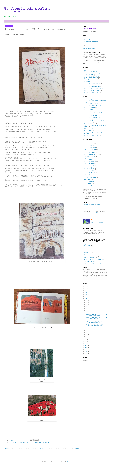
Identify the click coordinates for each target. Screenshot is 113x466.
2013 (86, 351)
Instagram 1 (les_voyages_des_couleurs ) (94, 38)
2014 (86, 349)
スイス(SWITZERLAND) (90, 156)
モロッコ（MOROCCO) (90, 147)
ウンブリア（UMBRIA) (89, 107)
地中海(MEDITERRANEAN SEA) (92, 92)
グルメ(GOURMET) (89, 261)
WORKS (35, 21)
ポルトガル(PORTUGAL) (90, 149)
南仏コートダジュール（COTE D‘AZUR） (94, 88)
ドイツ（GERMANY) (89, 160)
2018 (86, 341)
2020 (86, 298)
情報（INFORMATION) (32, 442)
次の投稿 (7, 448)
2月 (87, 334)
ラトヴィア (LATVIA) (89, 169)
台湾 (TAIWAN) (87, 179)
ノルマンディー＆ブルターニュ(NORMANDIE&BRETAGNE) (91, 77)
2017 (86, 343)
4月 (87, 330)
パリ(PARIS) (87, 81)
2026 (86, 286)
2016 (86, 345)
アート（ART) (12, 442)
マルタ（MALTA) (88, 174)
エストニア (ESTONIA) (89, 170)
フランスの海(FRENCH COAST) (92, 83)
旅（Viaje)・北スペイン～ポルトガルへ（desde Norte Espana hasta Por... (95, 325)
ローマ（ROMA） (88, 130)
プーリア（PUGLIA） (89, 123)
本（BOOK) (39, 442)
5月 (87, 328)
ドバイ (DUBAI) (88, 185)
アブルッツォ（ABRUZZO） (91, 99)
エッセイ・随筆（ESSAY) (21, 442)
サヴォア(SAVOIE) (88, 75)
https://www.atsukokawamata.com (92, 204)
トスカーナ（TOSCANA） (90, 111)
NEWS (20, 21)
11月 (87, 302)
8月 (87, 308)
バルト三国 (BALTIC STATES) (91, 154)
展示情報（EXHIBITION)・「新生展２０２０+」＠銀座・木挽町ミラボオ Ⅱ (96, 315)
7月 (87, 310)
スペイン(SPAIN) (88, 145)
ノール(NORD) (87, 79)
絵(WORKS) (87, 246)
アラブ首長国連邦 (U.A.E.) (90, 181)
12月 (87, 300)
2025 (86, 288)
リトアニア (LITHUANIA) (90, 161)
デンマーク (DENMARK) (90, 165)
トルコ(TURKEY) (88, 158)
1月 (87, 336)
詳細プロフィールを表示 (97, 222)
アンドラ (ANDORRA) (89, 176)
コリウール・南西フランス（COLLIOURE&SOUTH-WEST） (92, 72)
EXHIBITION (28, 21)
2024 (86, 290)
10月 (87, 304)
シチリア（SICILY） (89, 109)
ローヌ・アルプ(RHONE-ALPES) (92, 86)
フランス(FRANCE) (89, 142)
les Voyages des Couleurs (27, 8)
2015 (86, 347)
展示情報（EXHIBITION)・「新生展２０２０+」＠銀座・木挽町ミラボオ (96, 318)
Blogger (69, 461)
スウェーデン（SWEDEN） (90, 167)
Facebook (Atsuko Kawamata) (91, 41)
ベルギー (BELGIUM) (89, 151)
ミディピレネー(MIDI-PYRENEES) (92, 85)
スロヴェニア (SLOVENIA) (90, 177)
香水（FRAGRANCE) (89, 257)
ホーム (42, 448)
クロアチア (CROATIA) (89, 152)
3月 (87, 332)
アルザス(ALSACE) (88, 70)
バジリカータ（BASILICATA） (91, 115)
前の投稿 (77, 448)
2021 (86, 296)
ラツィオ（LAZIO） (89, 128)
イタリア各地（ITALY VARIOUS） (92, 103)
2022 (86, 294)
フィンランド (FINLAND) (90, 172)
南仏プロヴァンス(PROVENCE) (91, 90)
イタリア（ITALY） (88, 143)
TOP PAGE (7, 21)
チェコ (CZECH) (88, 183)
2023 (86, 292)
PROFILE (14, 21)
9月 (87, 306)
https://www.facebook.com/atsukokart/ (91, 212)
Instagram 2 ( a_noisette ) (90, 39)
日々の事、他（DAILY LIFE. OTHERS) (93, 259)
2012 (86, 353)
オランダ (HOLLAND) (89, 163)
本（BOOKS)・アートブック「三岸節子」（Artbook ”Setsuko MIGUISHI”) (96, 321)
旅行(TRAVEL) (46, 442)
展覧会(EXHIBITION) (89, 244)
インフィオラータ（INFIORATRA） (92, 105)
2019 (86, 339)
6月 (87, 312)
